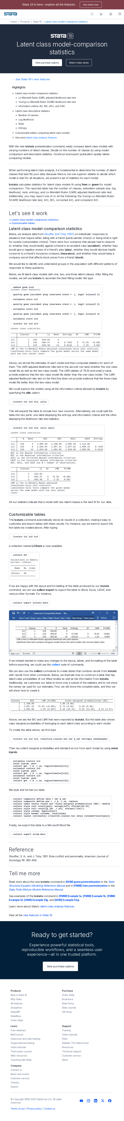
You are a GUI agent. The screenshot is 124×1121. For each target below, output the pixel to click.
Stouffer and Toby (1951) (59, 234)
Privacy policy (34, 1108)
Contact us (49, 1108)
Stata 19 (37, 21)
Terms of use (18, 1108)
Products (25, 21)
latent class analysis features (41, 137)
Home (14, 21)
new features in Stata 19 (37, 915)
